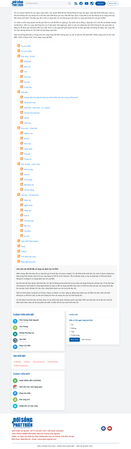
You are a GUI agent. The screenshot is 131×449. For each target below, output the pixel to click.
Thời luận (25, 123)
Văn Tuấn (22, 339)
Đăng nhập (113, 3)
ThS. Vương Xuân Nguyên (29, 320)
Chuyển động (27, 190)
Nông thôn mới (28, 103)
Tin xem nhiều (24, 51)
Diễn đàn (22, 92)
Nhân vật (25, 200)
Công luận (26, 87)
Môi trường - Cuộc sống (28, 164)
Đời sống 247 (24, 400)
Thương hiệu (27, 221)
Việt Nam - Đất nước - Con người (35, 108)
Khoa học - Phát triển (27, 128)
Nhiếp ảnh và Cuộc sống (28, 406)
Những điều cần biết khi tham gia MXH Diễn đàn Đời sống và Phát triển (49, 97)
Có (71, 325)
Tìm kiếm (69, 3)
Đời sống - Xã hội (26, 56)
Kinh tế (25, 174)
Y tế (23, 72)
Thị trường (26, 180)
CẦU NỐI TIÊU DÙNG (27, 241)
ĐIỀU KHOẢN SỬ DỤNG (46, 446)
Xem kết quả (86, 339)
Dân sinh (25, 67)
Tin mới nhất (24, 46)
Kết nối (25, 139)
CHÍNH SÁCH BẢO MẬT (66, 446)
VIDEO (22, 252)
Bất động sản (27, 185)
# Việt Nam (17, 362)
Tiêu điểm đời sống (26, 257)
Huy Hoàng (23, 326)
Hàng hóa (25, 210)
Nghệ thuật (26, 205)
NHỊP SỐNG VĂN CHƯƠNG (30, 380)
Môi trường (26, 169)
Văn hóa (25, 226)
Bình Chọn (74, 339)
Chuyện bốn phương (30, 113)
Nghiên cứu (26, 133)
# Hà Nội (27, 362)
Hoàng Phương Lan (26, 333)
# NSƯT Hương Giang (21, 365)
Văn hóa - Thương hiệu (28, 195)
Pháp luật (25, 61)
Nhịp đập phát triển (26, 262)
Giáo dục (25, 77)
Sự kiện (25, 82)
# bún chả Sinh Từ (38, 362)
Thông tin (25, 159)
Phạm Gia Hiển (25, 346)
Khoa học (25, 144)
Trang (21, 246)
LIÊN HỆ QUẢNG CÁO (84, 446)
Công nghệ (26, 149)
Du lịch (24, 236)
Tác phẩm (25, 231)
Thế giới (25, 154)
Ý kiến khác (74, 335)
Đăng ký (100, 3)
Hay (71, 332)
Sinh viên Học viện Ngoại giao (30, 387)
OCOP (24, 118)
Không (72, 328)
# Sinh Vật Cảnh (52, 362)
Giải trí (24, 216)
